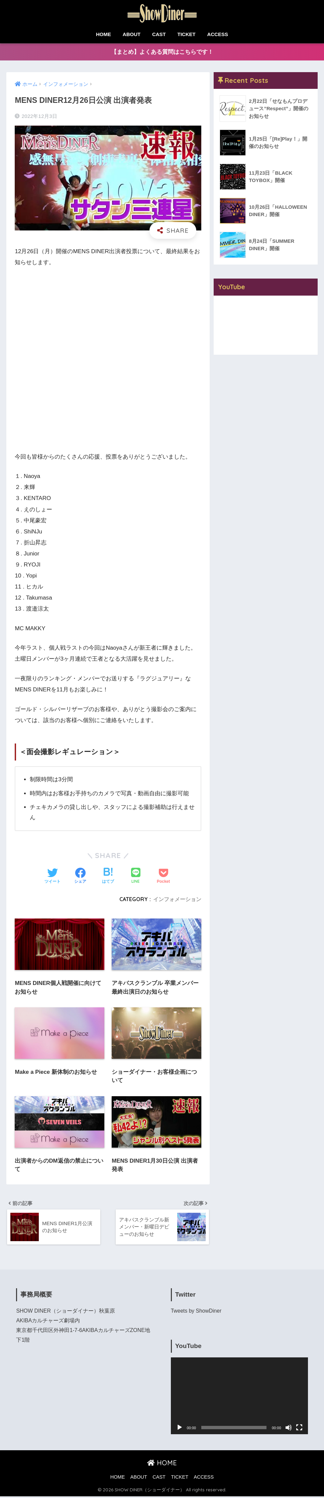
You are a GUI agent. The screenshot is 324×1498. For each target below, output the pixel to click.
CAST (159, 34)
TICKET (187, 34)
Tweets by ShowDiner (196, 1312)
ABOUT (131, 34)
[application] (239, 1397)
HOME (103, 34)
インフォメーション (177, 899)
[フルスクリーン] (299, 1429)
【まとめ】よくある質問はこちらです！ (162, 52)
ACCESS (217, 34)
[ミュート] (288, 1429)
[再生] (179, 1429)
